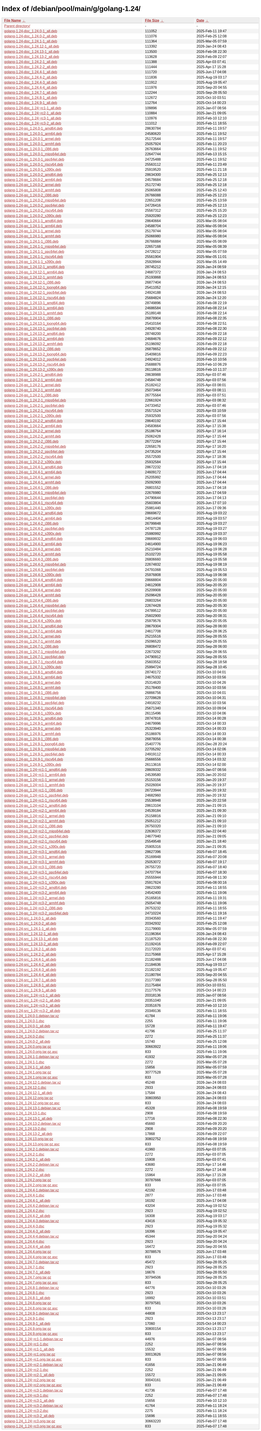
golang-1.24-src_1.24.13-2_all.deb (31, 944)
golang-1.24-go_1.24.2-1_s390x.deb (32, 416)
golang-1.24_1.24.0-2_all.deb (27, 1041)
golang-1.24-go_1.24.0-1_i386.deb (31, 149)
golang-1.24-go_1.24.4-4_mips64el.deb (35, 605)
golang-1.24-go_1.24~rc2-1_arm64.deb (35, 811)
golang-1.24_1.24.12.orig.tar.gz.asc (32, 1103)
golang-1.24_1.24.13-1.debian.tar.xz (32, 1108)
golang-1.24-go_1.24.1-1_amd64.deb (33, 221)
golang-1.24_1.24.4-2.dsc (24, 1211)
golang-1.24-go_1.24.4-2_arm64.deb (33, 518)
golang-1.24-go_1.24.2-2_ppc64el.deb (34, 451)
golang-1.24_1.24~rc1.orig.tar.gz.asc (33, 1359)
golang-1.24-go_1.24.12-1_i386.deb (32, 282)
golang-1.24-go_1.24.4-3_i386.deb (31, 559)
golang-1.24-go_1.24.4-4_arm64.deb (33, 585)
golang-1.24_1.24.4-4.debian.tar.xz (31, 1236)
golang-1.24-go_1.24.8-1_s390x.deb (32, 713)
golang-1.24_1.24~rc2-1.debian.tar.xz (33, 1365)
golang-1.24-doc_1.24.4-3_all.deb (30, 82)
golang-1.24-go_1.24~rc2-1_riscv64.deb (35, 841)
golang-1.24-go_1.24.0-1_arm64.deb (33, 134)
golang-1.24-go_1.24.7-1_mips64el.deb (35, 652)
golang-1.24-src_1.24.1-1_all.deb (30, 929)
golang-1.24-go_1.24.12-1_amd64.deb (34, 267)
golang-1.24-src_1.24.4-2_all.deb (30, 964)
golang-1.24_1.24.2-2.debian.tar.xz (31, 1164)
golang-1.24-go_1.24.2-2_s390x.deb (32, 462)
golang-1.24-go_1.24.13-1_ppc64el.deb (35, 328)
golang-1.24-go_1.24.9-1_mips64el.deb (35, 749)
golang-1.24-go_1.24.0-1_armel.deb (32, 139)
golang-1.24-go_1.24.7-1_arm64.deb (33, 631)
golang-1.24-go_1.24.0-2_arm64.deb (33, 180)
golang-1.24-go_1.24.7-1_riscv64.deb (33, 662)
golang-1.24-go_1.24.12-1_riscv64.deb (34, 298)
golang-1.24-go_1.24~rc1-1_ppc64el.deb (36, 795)
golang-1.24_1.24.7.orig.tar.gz (27, 1277)
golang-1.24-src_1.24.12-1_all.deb (31, 934)
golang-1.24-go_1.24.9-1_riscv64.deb (33, 759)
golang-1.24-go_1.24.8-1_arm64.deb (33, 677)
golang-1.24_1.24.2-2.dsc (24, 1170)
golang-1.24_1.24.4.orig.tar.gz (27, 1252)
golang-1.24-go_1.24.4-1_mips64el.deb (35, 493)
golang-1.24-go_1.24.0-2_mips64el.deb (35, 200)
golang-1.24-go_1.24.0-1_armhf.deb (32, 144)
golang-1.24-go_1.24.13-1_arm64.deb (34, 308)
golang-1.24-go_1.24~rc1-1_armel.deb (34, 780)
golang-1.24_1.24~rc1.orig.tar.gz (29, 1354)
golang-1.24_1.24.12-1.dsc (25, 1087)
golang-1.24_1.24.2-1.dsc (24, 1154)
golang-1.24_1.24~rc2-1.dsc (26, 1370)
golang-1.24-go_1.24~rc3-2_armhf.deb (34, 903)
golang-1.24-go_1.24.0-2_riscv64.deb (33, 210)
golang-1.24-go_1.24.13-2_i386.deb (32, 349)
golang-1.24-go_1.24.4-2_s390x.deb (32, 534)
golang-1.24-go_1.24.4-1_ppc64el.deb (34, 498)
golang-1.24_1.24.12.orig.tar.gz (28, 1098)
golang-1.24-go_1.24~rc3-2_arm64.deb (35, 893)
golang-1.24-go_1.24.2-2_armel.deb (32, 431)
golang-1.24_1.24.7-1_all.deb (27, 1272)
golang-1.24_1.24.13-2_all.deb (28, 1134)
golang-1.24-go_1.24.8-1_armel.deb (32, 682)
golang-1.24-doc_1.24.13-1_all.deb (31, 52)
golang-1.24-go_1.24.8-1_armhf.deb (32, 688)
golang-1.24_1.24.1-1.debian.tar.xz (31, 1057)
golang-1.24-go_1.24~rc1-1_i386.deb (33, 790)
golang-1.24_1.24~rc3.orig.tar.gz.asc (33, 1426)
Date (200, 20)
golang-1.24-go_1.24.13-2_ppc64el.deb (35, 359)
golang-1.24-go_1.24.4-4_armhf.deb (32, 595)
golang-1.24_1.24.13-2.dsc (25, 1129)
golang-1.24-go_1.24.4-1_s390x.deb (32, 508)
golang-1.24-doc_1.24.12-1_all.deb (31, 46)
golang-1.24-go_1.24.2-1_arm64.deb (33, 380)
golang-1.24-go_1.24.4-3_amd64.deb (33, 539)
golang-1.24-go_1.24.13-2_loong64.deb (35, 354)
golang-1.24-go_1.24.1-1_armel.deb (32, 231)
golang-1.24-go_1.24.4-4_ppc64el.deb (34, 611)
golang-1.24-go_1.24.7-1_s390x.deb (32, 667)
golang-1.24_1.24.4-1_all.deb (27, 1200)
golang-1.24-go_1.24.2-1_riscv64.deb (33, 411)
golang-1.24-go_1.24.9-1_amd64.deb (33, 718)
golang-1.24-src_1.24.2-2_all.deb (30, 954)
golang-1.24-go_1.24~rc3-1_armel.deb (34, 857)
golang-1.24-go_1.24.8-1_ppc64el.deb (34, 703)
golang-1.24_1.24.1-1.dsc (24, 1062)
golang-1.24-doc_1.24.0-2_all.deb (30, 36)
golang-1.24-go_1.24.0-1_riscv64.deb (33, 164)
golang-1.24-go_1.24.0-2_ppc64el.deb (34, 205)
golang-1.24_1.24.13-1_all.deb (28, 1118)
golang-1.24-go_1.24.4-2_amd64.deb (33, 513)
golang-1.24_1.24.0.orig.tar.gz (27, 1047)
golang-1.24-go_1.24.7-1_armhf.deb (32, 641)
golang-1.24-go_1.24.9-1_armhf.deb (32, 734)
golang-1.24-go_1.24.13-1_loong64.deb (35, 323)
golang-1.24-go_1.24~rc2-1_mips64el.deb (37, 831)
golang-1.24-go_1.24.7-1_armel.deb (32, 636)
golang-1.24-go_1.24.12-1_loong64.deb (35, 287)
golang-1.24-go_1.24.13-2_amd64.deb (34, 334)
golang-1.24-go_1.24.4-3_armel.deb (32, 549)
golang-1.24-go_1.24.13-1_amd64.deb (34, 303)
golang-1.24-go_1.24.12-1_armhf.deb (33, 277)
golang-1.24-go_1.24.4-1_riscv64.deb (33, 503)
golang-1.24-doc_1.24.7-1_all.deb (30, 92)
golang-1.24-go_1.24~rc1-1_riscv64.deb (35, 800)
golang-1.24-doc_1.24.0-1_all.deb (30, 31)
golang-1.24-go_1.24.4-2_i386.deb (31, 523)
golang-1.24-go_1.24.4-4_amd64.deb (33, 580)
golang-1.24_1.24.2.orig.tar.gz (27, 1180)
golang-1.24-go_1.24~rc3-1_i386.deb (33, 867)
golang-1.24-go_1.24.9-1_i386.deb (31, 739)
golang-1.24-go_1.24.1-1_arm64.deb (33, 226)
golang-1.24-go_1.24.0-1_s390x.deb (32, 169)
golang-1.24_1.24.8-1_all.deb (27, 1298)
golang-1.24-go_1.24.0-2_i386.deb (31, 195)
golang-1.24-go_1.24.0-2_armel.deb (32, 185)
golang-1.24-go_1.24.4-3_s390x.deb (32, 575)
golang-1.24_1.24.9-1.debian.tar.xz (31, 1313)
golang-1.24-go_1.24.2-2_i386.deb (31, 441)
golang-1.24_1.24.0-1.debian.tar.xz (31, 1016)
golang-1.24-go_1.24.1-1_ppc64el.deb (34, 252)
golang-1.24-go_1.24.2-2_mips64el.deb (35, 446)
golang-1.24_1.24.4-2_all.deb (27, 1216)
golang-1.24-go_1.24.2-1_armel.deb (32, 385)
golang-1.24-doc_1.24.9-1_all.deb (30, 103)
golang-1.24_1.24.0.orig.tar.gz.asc (31, 1052)
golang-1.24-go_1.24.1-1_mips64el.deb (35, 246)
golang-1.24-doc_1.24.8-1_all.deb (30, 98)
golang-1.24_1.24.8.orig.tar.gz (27, 1303)
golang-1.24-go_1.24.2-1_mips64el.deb (35, 400)
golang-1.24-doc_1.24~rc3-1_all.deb (32, 118)
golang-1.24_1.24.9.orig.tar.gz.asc (31, 1334)
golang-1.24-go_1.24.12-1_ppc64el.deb (35, 292)
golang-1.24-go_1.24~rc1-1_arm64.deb (35, 775)
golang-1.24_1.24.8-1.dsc (24, 1293)
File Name (12, 20)
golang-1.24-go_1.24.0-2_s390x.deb (32, 216)
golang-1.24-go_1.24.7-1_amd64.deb (33, 626)
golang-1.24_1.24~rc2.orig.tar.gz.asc (33, 1385)
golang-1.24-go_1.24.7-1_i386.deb (31, 646)
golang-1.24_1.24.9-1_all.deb (27, 1323)
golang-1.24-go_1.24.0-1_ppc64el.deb (34, 159)
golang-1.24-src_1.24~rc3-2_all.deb (32, 1011)
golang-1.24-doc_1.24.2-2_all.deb (30, 67)
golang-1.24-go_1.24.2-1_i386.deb (31, 395)
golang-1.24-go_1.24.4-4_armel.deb (32, 590)
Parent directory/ (17, 26)
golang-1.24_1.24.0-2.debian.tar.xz (31, 1031)
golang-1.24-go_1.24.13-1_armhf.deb (33, 313)
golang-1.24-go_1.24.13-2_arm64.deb (34, 339)
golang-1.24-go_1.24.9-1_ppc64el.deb (34, 754)
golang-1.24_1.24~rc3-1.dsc (26, 1395)
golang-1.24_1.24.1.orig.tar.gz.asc (31, 1077)
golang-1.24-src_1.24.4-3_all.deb (30, 970)
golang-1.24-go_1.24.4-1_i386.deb (31, 488)
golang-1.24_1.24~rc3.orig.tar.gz (29, 1421)
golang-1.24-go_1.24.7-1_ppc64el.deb (34, 657)
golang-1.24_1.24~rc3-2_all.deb (29, 1416)
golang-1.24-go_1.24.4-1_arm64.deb (33, 472)
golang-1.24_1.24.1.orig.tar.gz (27, 1072)
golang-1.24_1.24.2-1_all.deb (27, 1159)
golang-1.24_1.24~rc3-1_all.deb (29, 1400)
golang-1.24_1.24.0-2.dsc (24, 1036)
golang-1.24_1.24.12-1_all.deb (28, 1093)
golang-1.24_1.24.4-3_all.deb (27, 1231)
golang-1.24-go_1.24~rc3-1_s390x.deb (34, 882)
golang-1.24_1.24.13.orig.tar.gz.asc (32, 1144)
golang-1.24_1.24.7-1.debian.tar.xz (31, 1262)
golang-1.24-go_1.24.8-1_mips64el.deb (35, 698)
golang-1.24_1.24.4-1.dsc (24, 1195)
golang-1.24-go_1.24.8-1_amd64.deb (33, 672)
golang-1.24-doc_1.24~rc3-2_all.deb (32, 123)
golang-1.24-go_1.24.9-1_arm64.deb (33, 723)
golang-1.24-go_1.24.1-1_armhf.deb (32, 236)
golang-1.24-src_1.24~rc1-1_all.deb (32, 995)
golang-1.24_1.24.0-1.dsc (24, 1021)
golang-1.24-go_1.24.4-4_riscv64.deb (33, 616)
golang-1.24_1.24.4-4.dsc (24, 1241)
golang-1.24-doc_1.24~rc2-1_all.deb (32, 113)
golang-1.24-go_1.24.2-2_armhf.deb (32, 436)
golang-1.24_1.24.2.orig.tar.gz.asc (31, 1185)
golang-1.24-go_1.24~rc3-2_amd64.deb (35, 887)
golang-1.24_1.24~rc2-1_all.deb (29, 1375)
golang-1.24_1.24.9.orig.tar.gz (27, 1329)
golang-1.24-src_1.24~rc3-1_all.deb (32, 1005)
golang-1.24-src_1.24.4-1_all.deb (30, 959)
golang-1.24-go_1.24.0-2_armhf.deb (32, 190)
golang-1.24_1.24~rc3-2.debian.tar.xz (33, 1406)
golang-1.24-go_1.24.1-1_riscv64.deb (33, 257)
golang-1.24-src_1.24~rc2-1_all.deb (32, 1000)
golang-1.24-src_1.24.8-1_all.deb (30, 985)
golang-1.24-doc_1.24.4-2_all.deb (30, 77)
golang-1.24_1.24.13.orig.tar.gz (28, 1139)
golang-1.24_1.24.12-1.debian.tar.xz (32, 1082)
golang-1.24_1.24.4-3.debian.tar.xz (31, 1221)
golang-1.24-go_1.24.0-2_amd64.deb (33, 175)
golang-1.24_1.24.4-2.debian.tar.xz (31, 1206)
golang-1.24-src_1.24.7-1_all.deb (30, 980)
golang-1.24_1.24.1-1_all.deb (27, 1067)
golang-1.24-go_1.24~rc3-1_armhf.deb (34, 862)
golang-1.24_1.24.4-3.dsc (24, 1226)
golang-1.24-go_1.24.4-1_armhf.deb (32, 482)
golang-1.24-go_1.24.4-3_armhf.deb (32, 554)
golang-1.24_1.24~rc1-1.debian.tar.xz (33, 1339)
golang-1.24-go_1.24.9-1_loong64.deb (34, 744)
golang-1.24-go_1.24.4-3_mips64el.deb (35, 564)
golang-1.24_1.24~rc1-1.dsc (26, 1344)
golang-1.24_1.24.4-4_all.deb (27, 1247)
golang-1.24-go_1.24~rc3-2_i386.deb (33, 908)
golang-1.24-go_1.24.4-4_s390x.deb (32, 621)
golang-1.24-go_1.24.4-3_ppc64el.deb (34, 570)
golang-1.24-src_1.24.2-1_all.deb (30, 949)
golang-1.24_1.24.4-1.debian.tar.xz (31, 1190)
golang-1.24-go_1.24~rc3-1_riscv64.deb (35, 877)
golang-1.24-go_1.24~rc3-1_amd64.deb (35, 852)
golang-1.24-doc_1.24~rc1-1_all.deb (32, 108)
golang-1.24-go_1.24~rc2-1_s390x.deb (34, 847)
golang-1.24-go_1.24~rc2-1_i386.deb (33, 826)
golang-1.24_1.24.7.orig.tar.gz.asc (31, 1283)
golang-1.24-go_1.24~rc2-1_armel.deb (34, 816)
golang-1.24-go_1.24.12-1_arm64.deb (34, 272)
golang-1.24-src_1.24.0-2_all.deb (30, 923)
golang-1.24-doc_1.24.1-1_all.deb (30, 41)
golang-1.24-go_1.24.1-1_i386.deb (31, 241)
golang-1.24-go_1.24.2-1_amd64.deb (33, 374)
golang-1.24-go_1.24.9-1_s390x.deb (32, 764)
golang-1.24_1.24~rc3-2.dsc (26, 1411)
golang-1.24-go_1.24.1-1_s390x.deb (32, 262)
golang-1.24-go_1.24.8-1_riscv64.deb (33, 708)
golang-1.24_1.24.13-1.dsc (25, 1113)
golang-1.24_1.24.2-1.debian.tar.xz (31, 1149)
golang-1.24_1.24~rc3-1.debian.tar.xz (33, 1390)
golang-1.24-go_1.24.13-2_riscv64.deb (34, 364)
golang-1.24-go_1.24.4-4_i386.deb (31, 600)
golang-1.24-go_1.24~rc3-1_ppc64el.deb (36, 872)
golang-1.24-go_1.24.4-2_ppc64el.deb (34, 528)
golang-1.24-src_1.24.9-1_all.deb (30, 990)
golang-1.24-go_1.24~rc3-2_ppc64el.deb (36, 913)
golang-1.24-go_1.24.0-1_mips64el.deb (35, 154)
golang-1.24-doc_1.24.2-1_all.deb (30, 62)
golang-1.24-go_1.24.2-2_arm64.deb (33, 426)
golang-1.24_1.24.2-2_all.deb (27, 1175)
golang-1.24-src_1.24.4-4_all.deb (30, 975)
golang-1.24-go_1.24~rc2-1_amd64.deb (35, 805)
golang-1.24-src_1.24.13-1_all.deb (31, 939)
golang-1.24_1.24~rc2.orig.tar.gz (29, 1380)
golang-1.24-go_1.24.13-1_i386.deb (32, 318)
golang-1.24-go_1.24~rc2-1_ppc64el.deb (36, 836)
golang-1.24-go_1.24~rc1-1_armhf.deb (34, 785)
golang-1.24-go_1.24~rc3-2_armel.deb (34, 898)
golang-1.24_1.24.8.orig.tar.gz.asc (31, 1308)
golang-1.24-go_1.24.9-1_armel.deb (32, 728)
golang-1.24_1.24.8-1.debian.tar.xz (31, 1288)
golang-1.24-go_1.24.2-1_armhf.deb (32, 390)
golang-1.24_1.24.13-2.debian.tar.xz (32, 1124)
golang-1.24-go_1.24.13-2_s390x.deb (33, 369)
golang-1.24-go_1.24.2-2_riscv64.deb (33, 457)
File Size (152, 20)
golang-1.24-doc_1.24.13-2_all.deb (31, 57)
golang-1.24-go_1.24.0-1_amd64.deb (33, 128)
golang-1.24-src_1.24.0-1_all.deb (30, 918)
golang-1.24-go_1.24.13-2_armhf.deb (33, 344)
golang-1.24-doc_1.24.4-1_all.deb (30, 72)
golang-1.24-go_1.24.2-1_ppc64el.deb (34, 405)
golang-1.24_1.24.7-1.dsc (24, 1267)
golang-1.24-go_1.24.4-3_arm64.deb (33, 544)
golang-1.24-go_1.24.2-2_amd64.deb (33, 421)
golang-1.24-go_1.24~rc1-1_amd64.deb (35, 770)
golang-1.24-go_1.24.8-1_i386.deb (31, 693)
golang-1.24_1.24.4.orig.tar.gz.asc (31, 1257)
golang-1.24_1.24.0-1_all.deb (27, 1026)
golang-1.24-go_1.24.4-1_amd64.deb (33, 467)
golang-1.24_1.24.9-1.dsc (24, 1318)
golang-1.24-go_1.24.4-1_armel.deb (32, 477)
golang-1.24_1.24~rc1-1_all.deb (29, 1349)
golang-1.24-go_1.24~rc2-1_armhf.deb (34, 821)
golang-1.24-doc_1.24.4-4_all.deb (30, 87)
